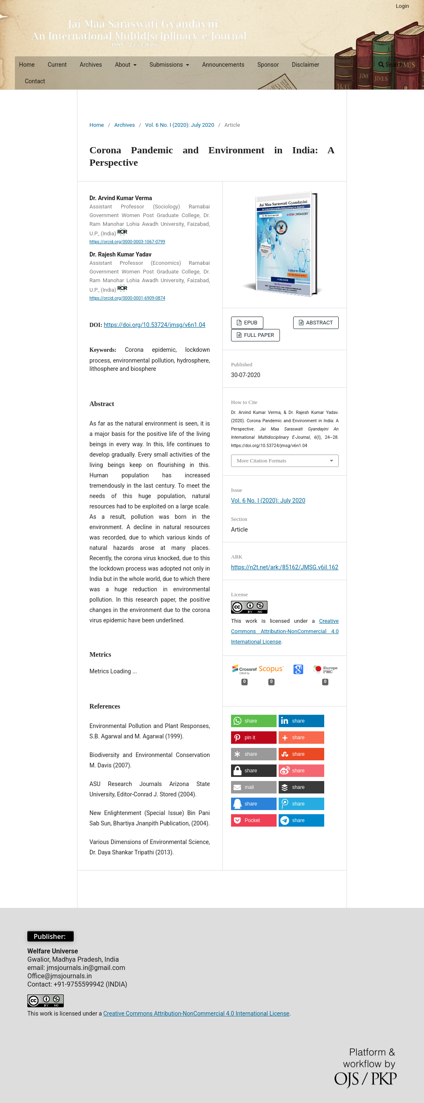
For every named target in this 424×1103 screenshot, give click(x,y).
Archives (91, 64)
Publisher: (50, 936)
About (123, 64)
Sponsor (268, 64)
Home (27, 64)
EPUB (250, 322)
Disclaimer (305, 64)
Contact (35, 81)
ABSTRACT (319, 322)
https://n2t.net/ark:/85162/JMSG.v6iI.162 (284, 567)
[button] (254, 721)
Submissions (166, 64)
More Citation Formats (261, 460)
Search (390, 64)
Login (402, 6)
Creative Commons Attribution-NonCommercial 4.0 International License (285, 631)
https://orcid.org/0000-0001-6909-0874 (127, 298)
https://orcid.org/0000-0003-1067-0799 (127, 241)
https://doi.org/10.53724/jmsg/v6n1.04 (154, 325)
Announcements (223, 64)
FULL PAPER (258, 335)
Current (57, 64)
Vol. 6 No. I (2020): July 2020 (179, 125)
